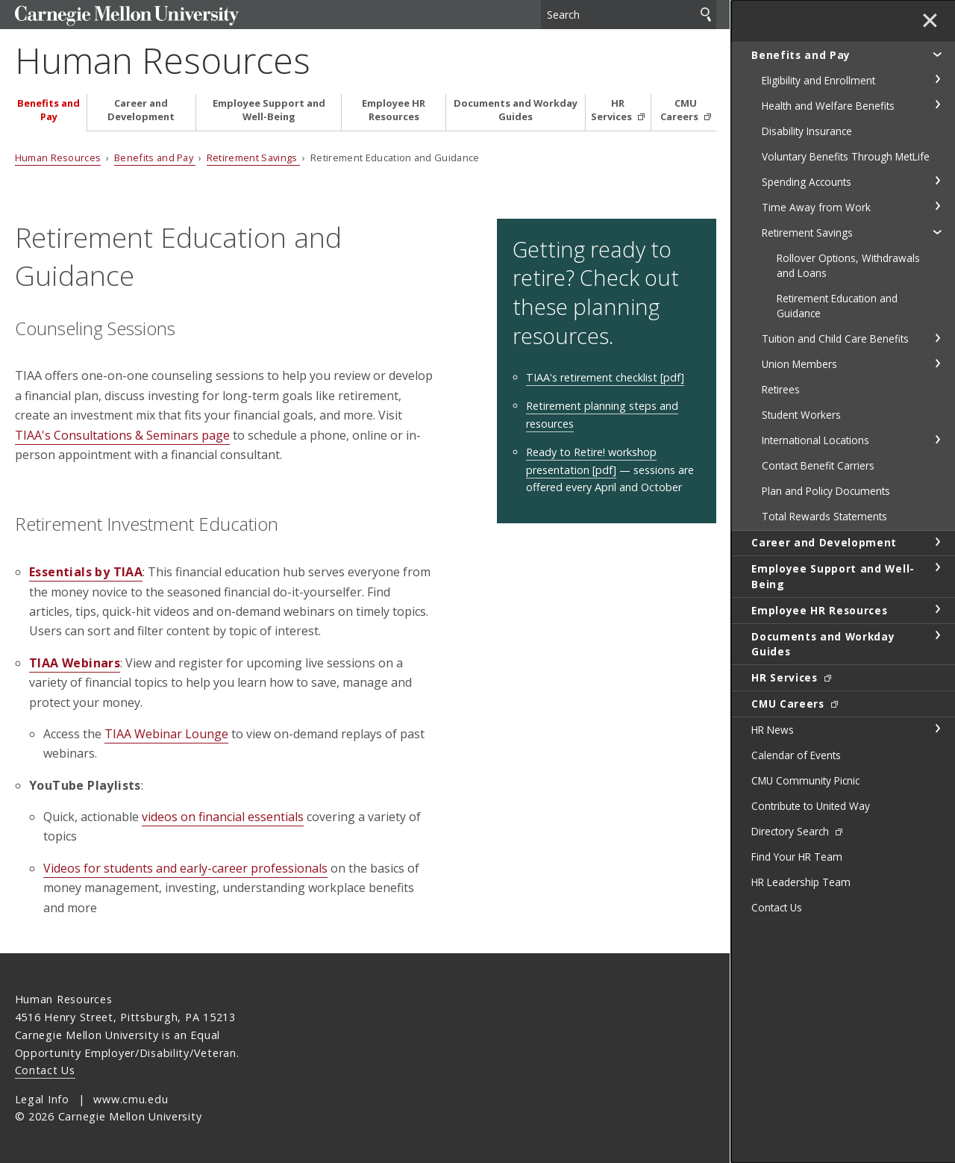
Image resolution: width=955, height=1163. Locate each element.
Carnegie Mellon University (127, 16)
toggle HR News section (937, 728)
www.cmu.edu (130, 1099)
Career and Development (141, 109)
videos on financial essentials (223, 816)
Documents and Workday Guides (515, 109)
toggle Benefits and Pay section (937, 54)
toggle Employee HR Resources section (937, 609)
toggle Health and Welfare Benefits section (937, 104)
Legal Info (42, 1099)
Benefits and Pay (48, 109)
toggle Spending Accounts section (937, 180)
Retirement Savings (253, 157)
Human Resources (162, 60)
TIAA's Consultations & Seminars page (122, 435)
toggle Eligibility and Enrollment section (937, 79)
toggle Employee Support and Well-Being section (937, 567)
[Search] (628, 14)
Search (705, 14)
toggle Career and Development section (937, 542)
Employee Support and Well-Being (269, 109)
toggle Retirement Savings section (937, 231)
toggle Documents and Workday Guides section (937, 635)
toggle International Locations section (937, 439)
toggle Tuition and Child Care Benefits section (937, 338)
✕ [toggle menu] (930, 22)
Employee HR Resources (393, 109)
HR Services (612, 109)
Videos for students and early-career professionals (185, 868)
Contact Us (45, 1070)
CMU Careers (680, 109)
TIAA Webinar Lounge (166, 734)
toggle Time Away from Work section (937, 206)
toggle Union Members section (937, 363)
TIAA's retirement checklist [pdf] (605, 377)
